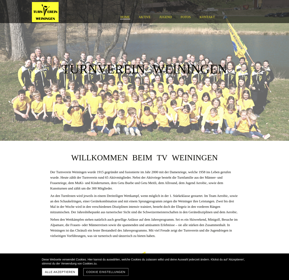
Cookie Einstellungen (105, 272)
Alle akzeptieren (60, 272)
